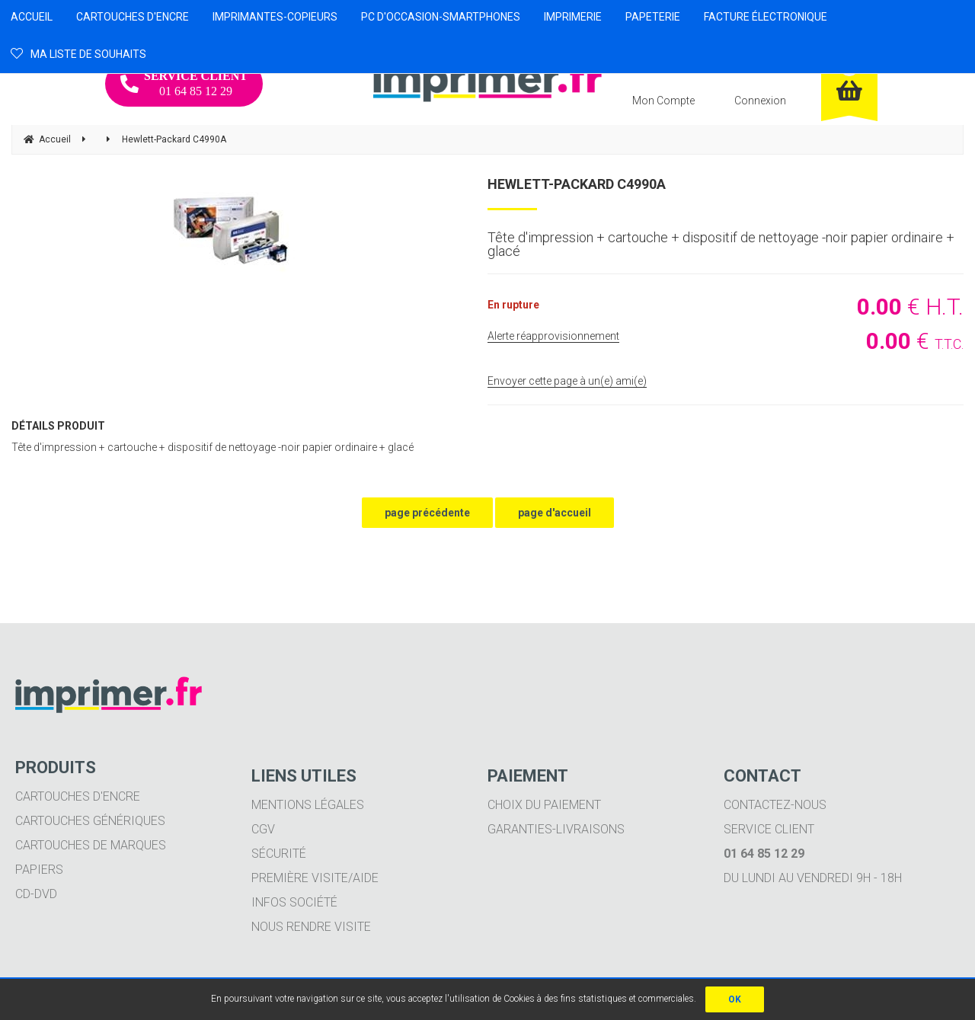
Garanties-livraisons (556, 829)
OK (734, 999)
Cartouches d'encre (77, 796)
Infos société (294, 902)
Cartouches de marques (90, 845)
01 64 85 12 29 (184, 83)
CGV (263, 829)
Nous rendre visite (311, 926)
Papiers (39, 869)
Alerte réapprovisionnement (553, 336)
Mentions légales (307, 805)
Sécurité (278, 853)
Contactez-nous (775, 805)
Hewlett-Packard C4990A (577, 184)
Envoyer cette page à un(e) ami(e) (567, 381)
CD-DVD (36, 894)
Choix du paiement (544, 805)
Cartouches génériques (90, 821)
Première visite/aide (315, 878)
